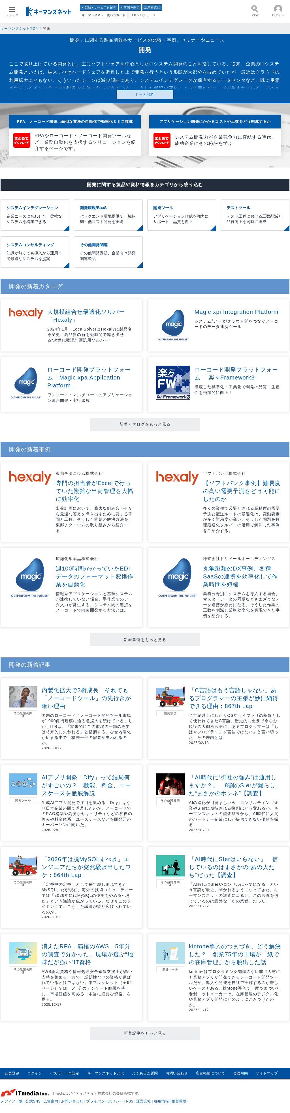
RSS (129, 1101)
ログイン (34, 1073)
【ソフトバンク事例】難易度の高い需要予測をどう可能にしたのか (242, 491)
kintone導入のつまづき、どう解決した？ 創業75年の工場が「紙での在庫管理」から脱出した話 (235, 954)
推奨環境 (179, 1101)
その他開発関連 (108, 252)
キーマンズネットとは (105, 1073)
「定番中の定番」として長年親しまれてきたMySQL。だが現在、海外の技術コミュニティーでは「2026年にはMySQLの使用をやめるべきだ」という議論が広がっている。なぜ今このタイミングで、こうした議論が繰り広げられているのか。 (87, 898)
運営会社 (143, 1101)
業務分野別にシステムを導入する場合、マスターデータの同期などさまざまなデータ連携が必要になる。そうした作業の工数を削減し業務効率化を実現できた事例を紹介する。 (241, 604)
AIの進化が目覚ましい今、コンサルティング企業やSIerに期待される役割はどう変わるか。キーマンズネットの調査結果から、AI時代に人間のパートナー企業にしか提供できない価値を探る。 (234, 813)
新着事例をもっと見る (145, 639)
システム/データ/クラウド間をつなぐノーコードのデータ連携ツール (236, 324)
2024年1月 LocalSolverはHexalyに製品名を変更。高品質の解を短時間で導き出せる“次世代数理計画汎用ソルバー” (89, 334)
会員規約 (240, 1073)
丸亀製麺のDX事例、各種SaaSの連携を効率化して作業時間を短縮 (240, 576)
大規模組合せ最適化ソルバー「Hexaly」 (86, 316)
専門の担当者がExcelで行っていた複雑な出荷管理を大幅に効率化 (94, 491)
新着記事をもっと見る (145, 1033)
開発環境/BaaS (108, 215)
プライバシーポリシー (104, 1101)
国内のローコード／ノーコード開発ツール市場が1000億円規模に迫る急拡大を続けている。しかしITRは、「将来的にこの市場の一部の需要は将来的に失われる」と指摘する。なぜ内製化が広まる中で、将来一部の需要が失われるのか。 (87, 729)
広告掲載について (210, 1073)
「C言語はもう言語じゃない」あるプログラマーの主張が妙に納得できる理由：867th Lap (233, 698)
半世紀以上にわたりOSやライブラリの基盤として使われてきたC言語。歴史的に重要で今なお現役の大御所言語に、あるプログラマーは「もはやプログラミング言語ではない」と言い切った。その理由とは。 (235, 726)
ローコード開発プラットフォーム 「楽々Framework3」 (236, 373)
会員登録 (12, 1073)
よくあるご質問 (145, 1073)
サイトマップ (267, 1073)
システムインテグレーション (35, 215)
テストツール (255, 215)
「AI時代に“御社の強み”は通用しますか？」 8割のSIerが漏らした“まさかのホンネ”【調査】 (233, 785)
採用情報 (161, 1101)
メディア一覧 (12, 1101)
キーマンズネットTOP (19, 29)
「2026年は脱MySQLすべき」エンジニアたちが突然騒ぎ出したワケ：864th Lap (86, 867)
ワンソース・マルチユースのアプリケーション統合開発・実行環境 (90, 398)
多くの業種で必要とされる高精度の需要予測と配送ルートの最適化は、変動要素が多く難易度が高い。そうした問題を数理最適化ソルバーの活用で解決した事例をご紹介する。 (241, 519)
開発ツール (181, 215)
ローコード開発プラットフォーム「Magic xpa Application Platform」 (89, 377)
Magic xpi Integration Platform (237, 312)
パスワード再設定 (64, 1073)
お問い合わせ (177, 1073)
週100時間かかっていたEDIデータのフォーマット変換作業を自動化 (94, 576)
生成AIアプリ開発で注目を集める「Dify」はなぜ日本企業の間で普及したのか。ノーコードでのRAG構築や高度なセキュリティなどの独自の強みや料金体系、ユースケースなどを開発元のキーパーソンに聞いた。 (87, 813)
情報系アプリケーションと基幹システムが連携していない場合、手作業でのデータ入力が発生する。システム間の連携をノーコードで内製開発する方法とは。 (94, 602)
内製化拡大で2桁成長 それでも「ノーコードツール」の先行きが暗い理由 (86, 698)
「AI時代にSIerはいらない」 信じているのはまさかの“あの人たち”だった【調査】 (233, 867)
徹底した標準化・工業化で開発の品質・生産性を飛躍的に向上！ (237, 390)
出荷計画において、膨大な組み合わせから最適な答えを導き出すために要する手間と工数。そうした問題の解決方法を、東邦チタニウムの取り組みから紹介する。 (94, 519)
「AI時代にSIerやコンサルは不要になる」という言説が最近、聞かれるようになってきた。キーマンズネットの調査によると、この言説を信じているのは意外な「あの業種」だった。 (234, 892)
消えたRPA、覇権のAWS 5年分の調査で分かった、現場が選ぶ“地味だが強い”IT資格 (87, 954)
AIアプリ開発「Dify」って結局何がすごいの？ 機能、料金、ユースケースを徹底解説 (86, 785)
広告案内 (50, 1101)
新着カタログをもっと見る (145, 424)
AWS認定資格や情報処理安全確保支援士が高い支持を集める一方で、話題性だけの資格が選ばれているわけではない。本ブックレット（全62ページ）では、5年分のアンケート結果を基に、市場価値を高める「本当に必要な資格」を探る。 (87, 985)
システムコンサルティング (35, 252)
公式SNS (32, 1101)
